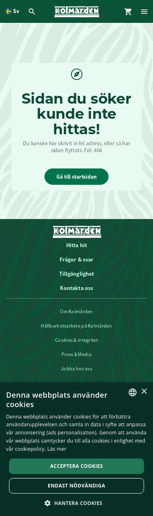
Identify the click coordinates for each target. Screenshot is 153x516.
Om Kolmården (76, 311)
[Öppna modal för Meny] (145, 11)
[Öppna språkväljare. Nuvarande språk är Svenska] (12, 11)
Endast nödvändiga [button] (76, 485)
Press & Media (76, 354)
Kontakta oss (76, 288)
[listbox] (133, 392)
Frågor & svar (77, 259)
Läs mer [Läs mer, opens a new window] (57, 448)
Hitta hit (76, 245)
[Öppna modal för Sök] (33, 11)
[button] (76, 503)
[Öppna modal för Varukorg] (128, 11)
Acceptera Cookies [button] (76, 466)
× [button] (144, 392)
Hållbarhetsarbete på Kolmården (76, 326)
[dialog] (76, 449)
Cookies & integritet (76, 340)
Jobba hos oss (76, 368)
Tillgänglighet (76, 273)
